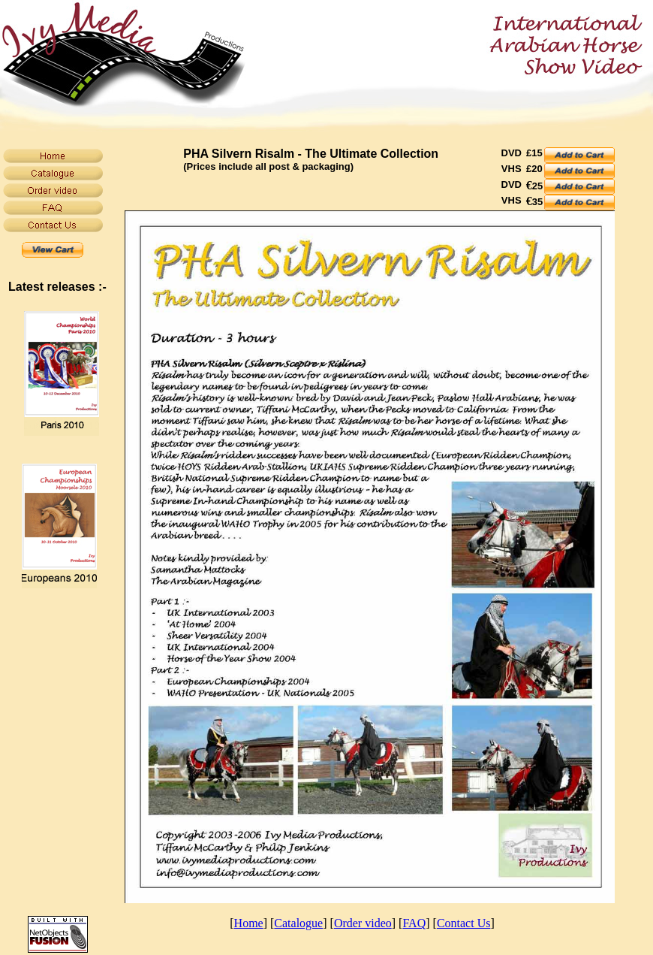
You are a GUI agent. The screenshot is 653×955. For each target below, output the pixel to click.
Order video (363, 923)
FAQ (414, 923)
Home (248, 923)
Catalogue (298, 923)
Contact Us (464, 923)
